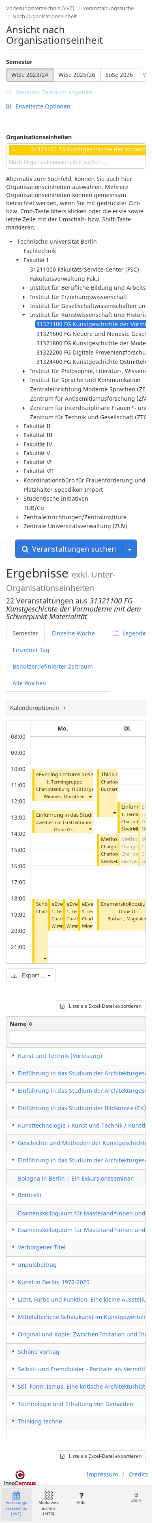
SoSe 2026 (119, 75)
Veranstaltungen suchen (69, 549)
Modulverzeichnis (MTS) (49, 1504)
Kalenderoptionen (35, 708)
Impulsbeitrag (37, 1264)
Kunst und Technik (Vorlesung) (60, 1056)
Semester (19, 62)
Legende (129, 633)
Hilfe (80, 1498)
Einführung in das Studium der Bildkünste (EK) (82, 1108)
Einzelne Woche (73, 633)
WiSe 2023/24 (29, 75)
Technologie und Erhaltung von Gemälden (75, 1404)
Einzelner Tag (31, 650)
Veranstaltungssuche (108, 8)
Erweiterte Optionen (38, 106)
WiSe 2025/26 (76, 75)
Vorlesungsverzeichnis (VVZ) (40, 8)
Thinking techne (40, 1421)
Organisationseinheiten (39, 137)
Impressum (102, 1474)
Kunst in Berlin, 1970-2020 (54, 1282)
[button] (90, 796)
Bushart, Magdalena (128, 918)
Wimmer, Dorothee (64, 796)
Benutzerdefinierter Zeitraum (53, 666)
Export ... (31, 975)
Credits (138, 1474)
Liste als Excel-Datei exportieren (100, 1006)
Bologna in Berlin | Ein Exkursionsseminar (75, 1178)
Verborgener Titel (42, 1247)
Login (136, 1497)
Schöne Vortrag (39, 1351)
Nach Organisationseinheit (45, 16)
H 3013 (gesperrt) (90, 789)
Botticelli (29, 1195)
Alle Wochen (29, 683)
